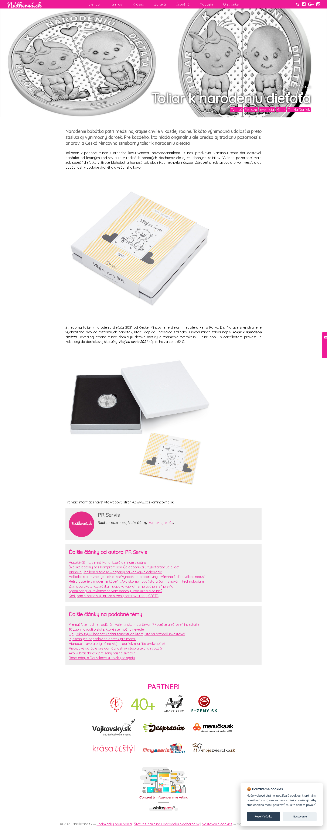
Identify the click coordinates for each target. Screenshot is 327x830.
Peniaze (251, 109)
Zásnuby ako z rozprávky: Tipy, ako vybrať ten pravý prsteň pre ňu (121, 586)
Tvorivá (236, 109)
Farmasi (116, 4)
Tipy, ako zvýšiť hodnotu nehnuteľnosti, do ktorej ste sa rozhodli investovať (127, 634)
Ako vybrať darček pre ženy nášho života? (101, 653)
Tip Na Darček (299, 109)
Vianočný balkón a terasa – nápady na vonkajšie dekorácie (115, 572)
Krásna (138, 4)
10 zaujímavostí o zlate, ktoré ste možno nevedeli (107, 629)
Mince (280, 109)
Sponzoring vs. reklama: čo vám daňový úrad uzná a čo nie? (115, 591)
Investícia (266, 109)
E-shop (94, 4)
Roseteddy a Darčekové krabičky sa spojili (102, 658)
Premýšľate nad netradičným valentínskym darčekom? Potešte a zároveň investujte (134, 624)
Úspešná (183, 4)
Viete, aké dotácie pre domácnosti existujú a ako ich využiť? (115, 648)
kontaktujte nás (161, 522)
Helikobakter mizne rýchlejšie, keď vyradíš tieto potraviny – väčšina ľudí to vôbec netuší (136, 577)
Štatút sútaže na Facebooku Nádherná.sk (167, 824)
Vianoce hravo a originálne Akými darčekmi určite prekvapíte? (117, 643)
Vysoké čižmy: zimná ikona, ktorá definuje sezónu (107, 562)
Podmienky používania (114, 824)
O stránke (231, 4)
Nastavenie (300, 816)
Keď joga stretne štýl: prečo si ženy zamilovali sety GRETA (114, 596)
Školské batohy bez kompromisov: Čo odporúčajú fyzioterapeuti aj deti (124, 567)
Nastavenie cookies (217, 824)
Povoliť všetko (263, 816)
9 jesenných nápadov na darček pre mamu (102, 639)
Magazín (206, 4)
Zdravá (160, 4)
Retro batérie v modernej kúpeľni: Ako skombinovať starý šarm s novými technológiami (136, 581)
